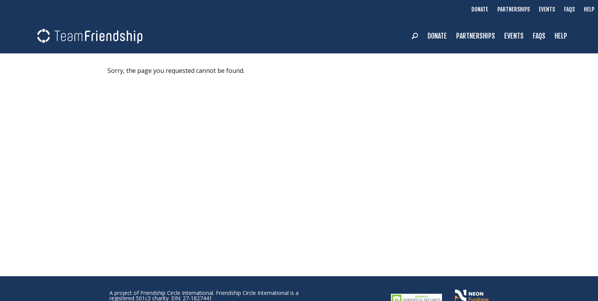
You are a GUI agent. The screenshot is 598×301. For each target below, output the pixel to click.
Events (547, 9)
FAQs (569, 9)
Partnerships (513, 9)
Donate (479, 9)
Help (589, 9)
